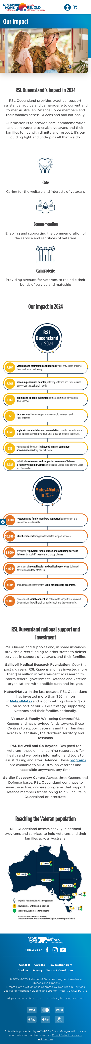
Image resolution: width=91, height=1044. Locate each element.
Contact (24, 964)
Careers (39, 964)
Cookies (23, 970)
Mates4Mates (21, 701)
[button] (67, 7)
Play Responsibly (60, 964)
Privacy (37, 970)
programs (78, 760)
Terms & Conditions (59, 970)
